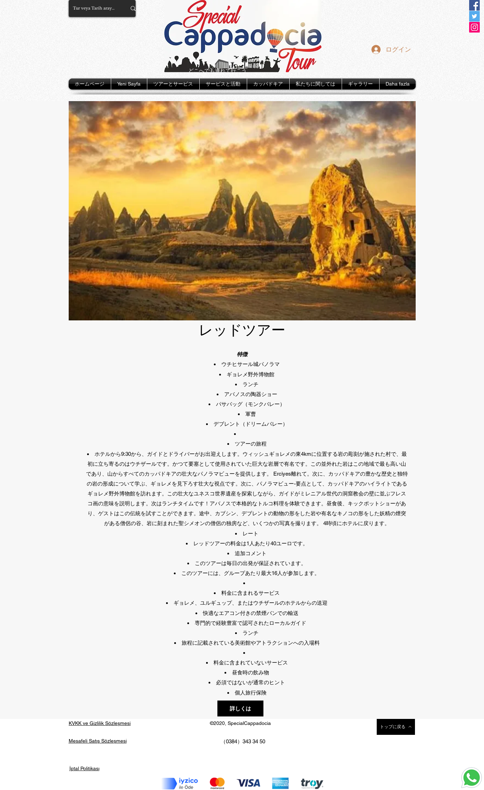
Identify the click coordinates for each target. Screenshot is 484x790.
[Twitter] (474, 16)
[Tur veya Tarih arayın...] (94, 8)
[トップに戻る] (396, 727)
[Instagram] (474, 27)
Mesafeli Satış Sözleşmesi (98, 741)
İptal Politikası (84, 768)
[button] (173, 84)
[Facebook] (474, 5)
